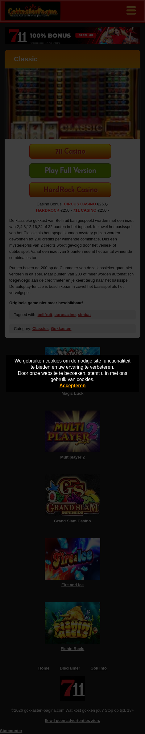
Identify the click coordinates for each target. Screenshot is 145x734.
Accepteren (73, 385)
